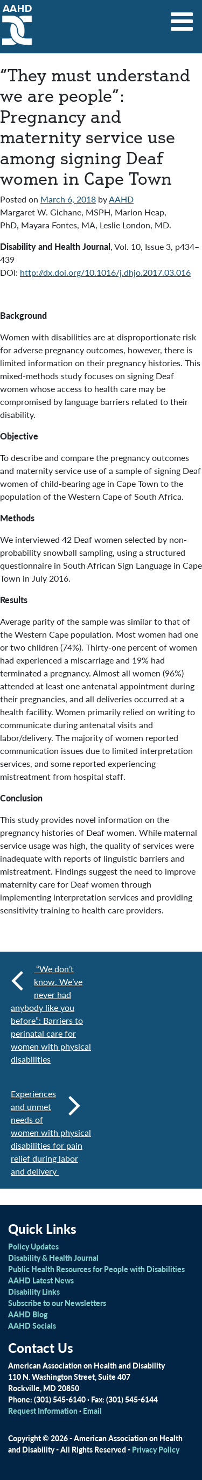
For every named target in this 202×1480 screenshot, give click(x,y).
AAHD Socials (32, 1325)
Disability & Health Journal (53, 1257)
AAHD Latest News (41, 1280)
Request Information (43, 1410)
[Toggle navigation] (182, 18)
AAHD (121, 199)
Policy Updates (33, 1246)
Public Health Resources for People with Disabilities (96, 1268)
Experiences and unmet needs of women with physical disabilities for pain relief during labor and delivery (51, 1132)
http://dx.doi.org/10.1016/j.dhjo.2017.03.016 (105, 272)
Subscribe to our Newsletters (57, 1302)
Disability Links (34, 1291)
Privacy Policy (155, 1449)
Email (92, 1410)
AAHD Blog (27, 1314)
